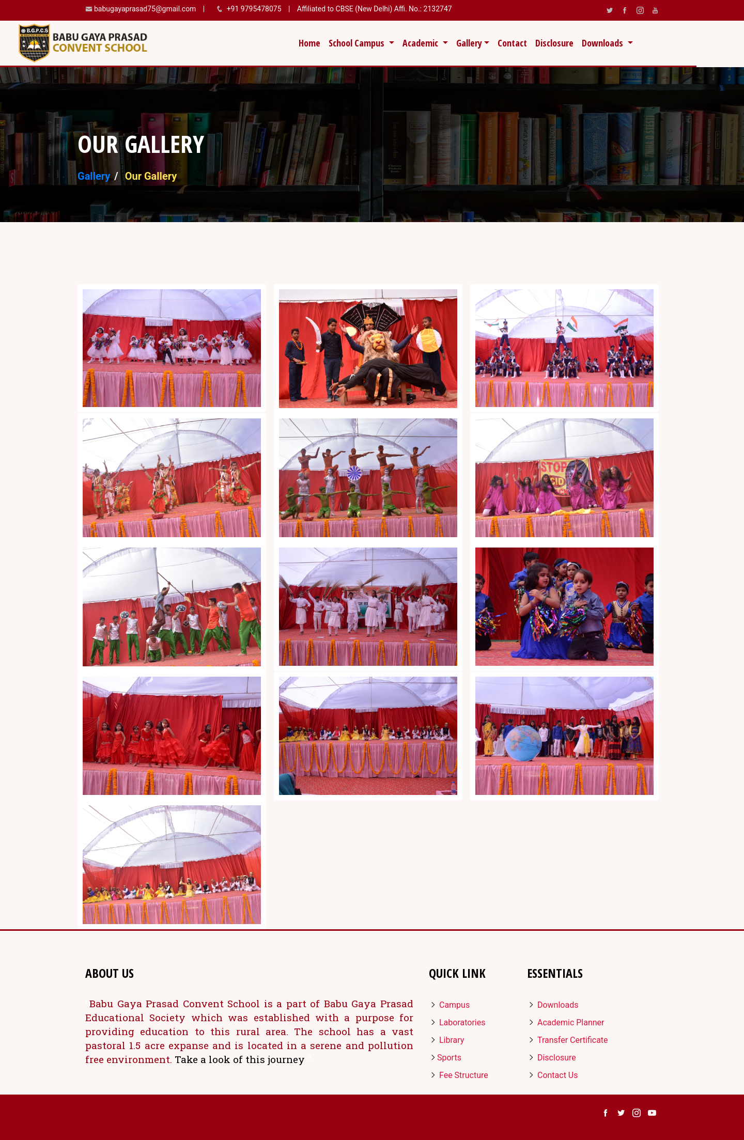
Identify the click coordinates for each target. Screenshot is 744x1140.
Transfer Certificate (567, 1040)
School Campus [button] (357, 43)
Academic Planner (566, 1022)
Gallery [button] (469, 43)
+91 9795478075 (255, 9)
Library (446, 1040)
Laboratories (457, 1022)
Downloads (552, 1005)
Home (311, 42)
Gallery (94, 176)
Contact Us (552, 1075)
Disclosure (554, 43)
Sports (445, 1058)
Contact (512, 43)
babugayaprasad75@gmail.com (145, 9)
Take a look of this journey (241, 1059)
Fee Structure (458, 1075)
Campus (449, 1005)
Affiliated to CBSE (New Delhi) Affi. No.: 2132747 (373, 9)
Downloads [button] (603, 43)
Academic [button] (421, 43)
